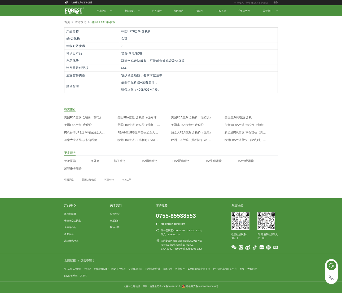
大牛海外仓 (70, 227)
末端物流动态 (71, 240)
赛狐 (242, 268)
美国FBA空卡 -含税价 (78, 124)
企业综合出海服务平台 (225, 268)
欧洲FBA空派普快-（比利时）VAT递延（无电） (249, 139)
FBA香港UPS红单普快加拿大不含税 (140, 132)
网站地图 (115, 227)
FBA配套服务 (181, 160)
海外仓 (95, 160)
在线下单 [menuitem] (221, 10)
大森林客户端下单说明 (81, 2)
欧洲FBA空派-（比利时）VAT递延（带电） (196, 139)
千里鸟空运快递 (72, 220)
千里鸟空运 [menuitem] (244, 10)
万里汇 (83, 275)
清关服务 (120, 160)
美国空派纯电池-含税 (238, 117)
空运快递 (80, 22)
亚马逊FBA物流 (72, 268)
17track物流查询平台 (198, 268)
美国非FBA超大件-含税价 (187, 124)
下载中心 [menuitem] (199, 10)
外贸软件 (180, 268)
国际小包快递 (118, 268)
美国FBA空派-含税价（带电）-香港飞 (141, 124)
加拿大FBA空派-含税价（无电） (192, 132)
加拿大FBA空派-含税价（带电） (245, 124)
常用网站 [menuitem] (178, 10)
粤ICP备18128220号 (170, 286)
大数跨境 (252, 268)
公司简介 (115, 213)
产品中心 (70, 205)
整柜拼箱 (70, 160)
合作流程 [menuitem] (157, 10)
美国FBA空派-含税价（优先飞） (138, 117)
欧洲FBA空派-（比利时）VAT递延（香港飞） (142, 139)
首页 (67, 22)
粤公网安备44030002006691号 (202, 286)
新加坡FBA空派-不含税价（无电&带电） (249, 132)
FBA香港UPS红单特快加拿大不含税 (87, 132)
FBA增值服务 (149, 160)
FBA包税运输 (245, 160)
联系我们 (115, 220)
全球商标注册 (135, 268)
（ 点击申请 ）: (87, 260)
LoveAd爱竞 (70, 275)
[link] (67, 22)
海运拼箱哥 (70, 213)
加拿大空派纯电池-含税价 (80, 139)
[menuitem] (104, 10)
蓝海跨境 (167, 268)
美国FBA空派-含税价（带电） (83, 117)
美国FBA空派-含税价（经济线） (192, 117)
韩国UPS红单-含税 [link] (103, 22)
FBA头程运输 (213, 160)
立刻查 (87, 268)
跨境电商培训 (153, 268)
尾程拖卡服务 (73, 168)
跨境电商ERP (101, 268)
